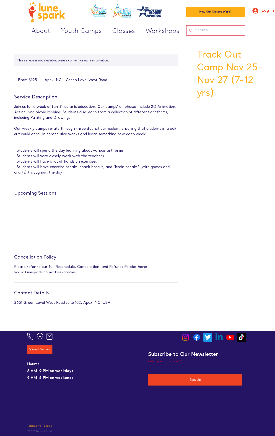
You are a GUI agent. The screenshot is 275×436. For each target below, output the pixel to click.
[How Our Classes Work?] (215, 12)
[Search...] (215, 30)
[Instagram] (185, 337)
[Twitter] (207, 337)
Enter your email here (163, 360)
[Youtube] (230, 337)
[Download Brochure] (39, 349)
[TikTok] (241, 337)
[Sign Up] (195, 380)
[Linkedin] (219, 337)
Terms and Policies (39, 426)
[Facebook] (196, 337)
